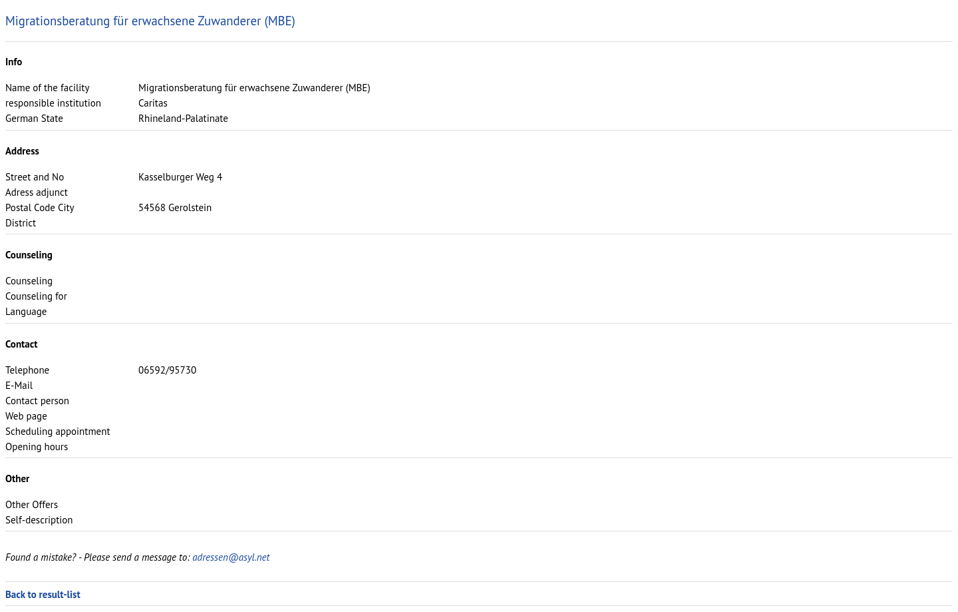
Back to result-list (42, 594)
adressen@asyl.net (230, 557)
